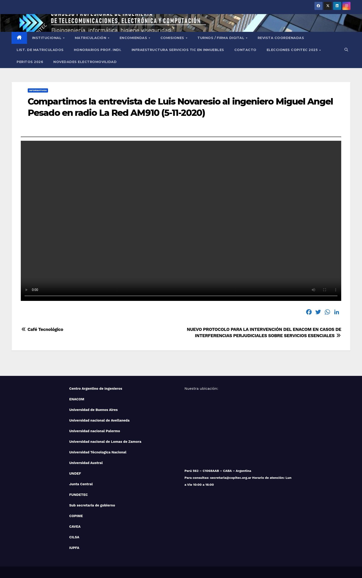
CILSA (74, 537)
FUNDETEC (78, 495)
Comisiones (172, 38)
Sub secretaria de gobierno (92, 505)
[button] (346, 50)
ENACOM (76, 399)
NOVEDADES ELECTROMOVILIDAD (85, 62)
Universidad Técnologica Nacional (98, 452)
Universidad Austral (86, 463)
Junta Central (81, 484)
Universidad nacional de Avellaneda (99, 420)
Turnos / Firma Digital (221, 38)
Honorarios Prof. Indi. (97, 50)
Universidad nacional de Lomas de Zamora (105, 442)
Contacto (245, 50)
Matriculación (91, 38)
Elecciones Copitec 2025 (293, 50)
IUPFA (74, 548)
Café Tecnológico (42, 329)
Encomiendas (134, 38)
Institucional (47, 38)
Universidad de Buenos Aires (93, 410)
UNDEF (75, 473)
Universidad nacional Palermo (94, 431)
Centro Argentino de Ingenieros (95, 388)
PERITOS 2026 (30, 62)
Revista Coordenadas (281, 38)
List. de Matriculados (40, 50)
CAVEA (75, 526)
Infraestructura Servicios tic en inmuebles (178, 50)
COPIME (76, 516)
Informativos (38, 90)
